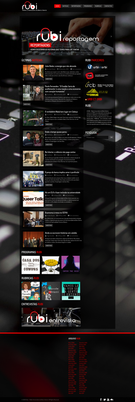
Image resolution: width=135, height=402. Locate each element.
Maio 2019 (81, 376)
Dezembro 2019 (83, 372)
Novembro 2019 (72, 374)
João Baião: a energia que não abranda (60, 66)
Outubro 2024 (71, 354)
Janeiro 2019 (71, 380)
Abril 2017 (81, 393)
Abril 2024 (81, 358)
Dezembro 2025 (83, 343)
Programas (88, 6)
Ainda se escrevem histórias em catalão (61, 232)
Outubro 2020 (82, 369)
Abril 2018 (70, 386)
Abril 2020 (81, 371)
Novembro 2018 (72, 382)
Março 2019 (82, 378)
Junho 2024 (82, 356)
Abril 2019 (70, 378)
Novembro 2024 (83, 352)
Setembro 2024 (83, 354)
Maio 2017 (70, 393)
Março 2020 (71, 372)
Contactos (108, 6)
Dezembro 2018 (83, 380)
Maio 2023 (81, 365)
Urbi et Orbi (94, 99)
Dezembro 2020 (83, 367)
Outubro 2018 (82, 382)
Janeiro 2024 (71, 361)
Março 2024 (71, 359)
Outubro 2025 (82, 344)
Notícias (65, 6)
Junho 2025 (71, 346)
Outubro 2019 (82, 374)
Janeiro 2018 (71, 387)
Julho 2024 (71, 356)
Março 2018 (82, 386)
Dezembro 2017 (83, 387)
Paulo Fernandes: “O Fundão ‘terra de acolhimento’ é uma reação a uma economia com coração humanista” (63, 89)
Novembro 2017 (72, 389)
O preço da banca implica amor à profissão (62, 172)
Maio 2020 (71, 371)
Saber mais (49, 79)
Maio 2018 (81, 384)
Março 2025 (82, 348)
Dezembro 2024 (72, 352)
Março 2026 (71, 343)
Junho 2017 (82, 391)
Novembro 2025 (72, 344)
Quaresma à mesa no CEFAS (56, 212)
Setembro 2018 (72, 384)
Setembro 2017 (72, 391)
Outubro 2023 (82, 363)
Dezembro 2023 (83, 361)
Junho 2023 (71, 365)
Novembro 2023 (72, 363)
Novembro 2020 (72, 369)
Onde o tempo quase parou (56, 131)
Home (57, 6)
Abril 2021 (70, 367)
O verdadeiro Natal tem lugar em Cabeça (61, 111)
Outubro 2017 (82, 389)
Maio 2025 (81, 346)
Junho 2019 (71, 376)
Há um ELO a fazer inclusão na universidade (62, 192)
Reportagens (76, 6)
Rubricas (98, 6)
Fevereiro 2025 (72, 350)
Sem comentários (77, 69)
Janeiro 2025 (82, 350)
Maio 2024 (71, 358)
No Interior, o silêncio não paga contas (60, 152)
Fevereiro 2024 (83, 359)
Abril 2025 (71, 348)
